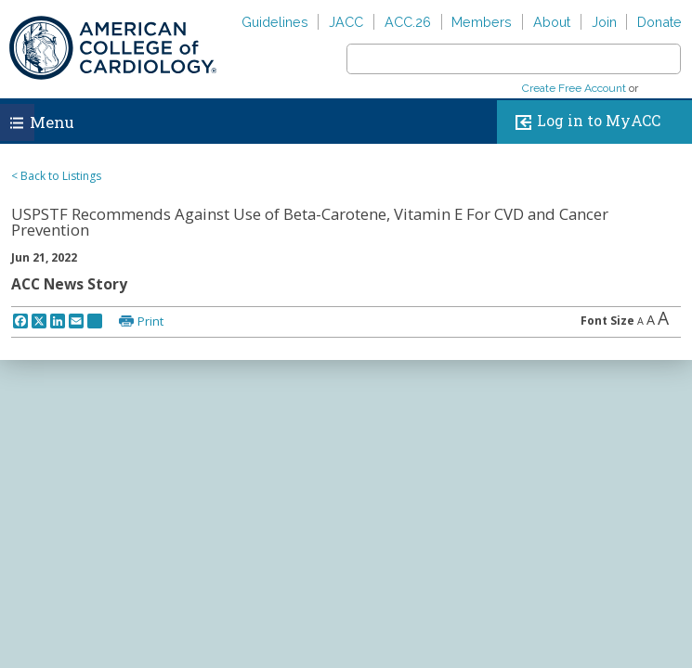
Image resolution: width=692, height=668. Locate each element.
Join (604, 22)
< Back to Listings (56, 176)
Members (481, 22)
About (551, 22)
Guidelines (275, 22)
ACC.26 (408, 22)
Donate (659, 22)
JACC (346, 22)
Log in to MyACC (583, 122)
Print (150, 321)
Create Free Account (574, 88)
